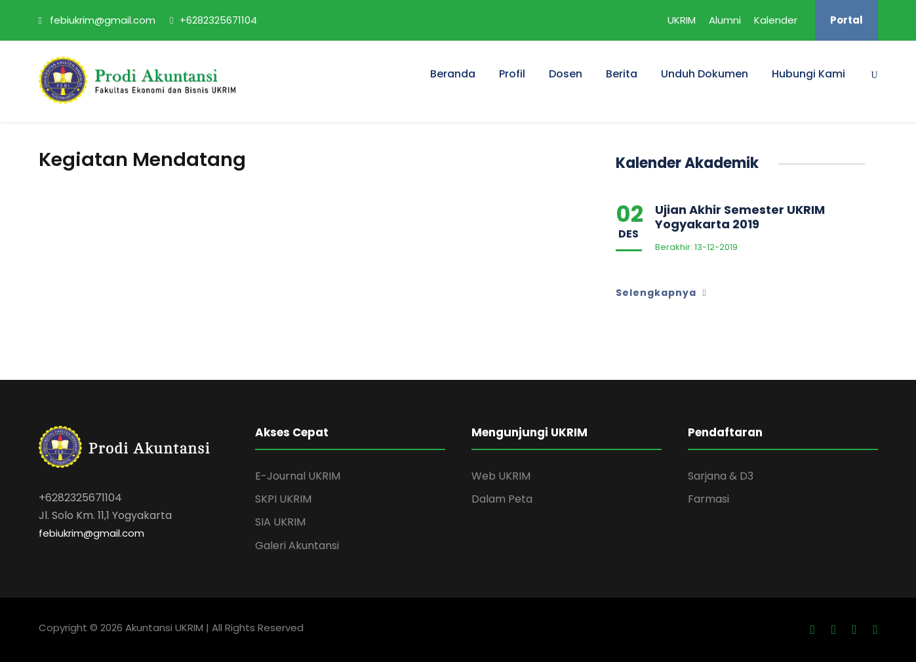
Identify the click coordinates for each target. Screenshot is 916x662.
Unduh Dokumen (704, 73)
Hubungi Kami (808, 73)
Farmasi (708, 499)
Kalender (775, 20)
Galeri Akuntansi (297, 545)
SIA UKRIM (280, 521)
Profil (512, 73)
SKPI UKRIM (283, 499)
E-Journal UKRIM (297, 476)
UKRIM (681, 20)
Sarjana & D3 (720, 476)
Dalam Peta (501, 499)
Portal (846, 20)
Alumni (725, 20)
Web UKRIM (500, 476)
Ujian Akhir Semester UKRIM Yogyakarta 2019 (740, 216)
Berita (621, 73)
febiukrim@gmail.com (91, 533)
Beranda (452, 73)
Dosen (565, 73)
